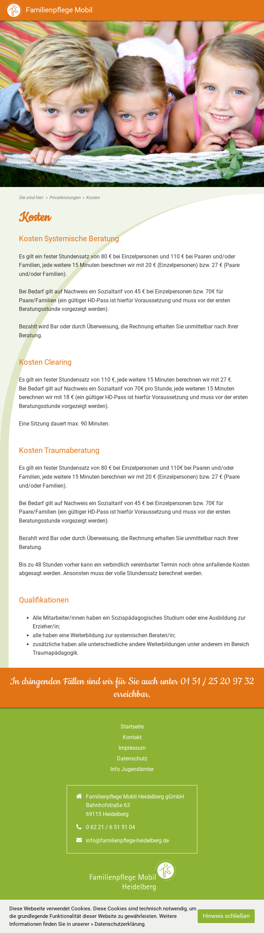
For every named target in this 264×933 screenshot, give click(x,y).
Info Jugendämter (132, 769)
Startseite (132, 726)
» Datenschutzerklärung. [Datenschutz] (118, 924)
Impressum (132, 748)
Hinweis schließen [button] (226, 916)
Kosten (93, 197)
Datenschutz (132, 758)
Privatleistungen (64, 197)
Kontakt (132, 737)
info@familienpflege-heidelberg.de (127, 840)
